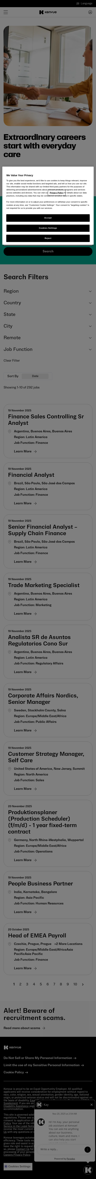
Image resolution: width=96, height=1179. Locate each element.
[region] (47, 206)
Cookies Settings (48, 228)
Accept (48, 218)
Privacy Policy (57, 193)
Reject (48, 238)
